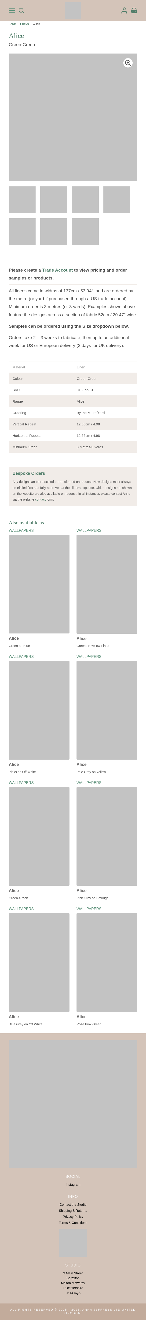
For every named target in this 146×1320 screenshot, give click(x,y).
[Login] (124, 10)
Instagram (73, 1184)
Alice (14, 638)
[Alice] (39, 584)
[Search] (21, 10)
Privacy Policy (73, 1217)
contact (40, 499)
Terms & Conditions (73, 1223)
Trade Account (57, 270)
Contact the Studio (72, 1204)
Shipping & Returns (73, 1210)
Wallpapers (21, 530)
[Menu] (12, 10)
